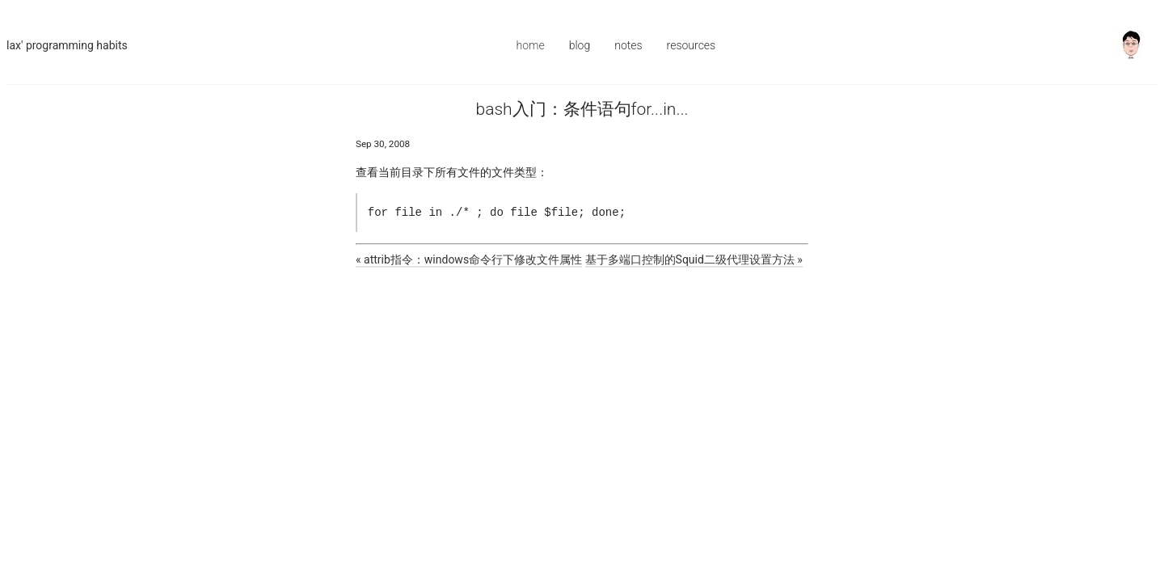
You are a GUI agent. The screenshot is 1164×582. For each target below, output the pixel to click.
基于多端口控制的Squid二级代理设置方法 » (694, 259)
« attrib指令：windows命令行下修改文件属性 (469, 259)
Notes (628, 45)
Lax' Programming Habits (67, 45)
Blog (580, 45)
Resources (691, 45)
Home (531, 45)
